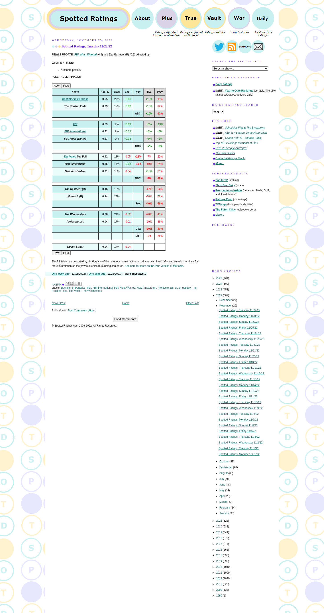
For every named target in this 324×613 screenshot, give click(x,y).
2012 (219, 572)
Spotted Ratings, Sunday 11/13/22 (239, 390)
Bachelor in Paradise (73, 287)
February (225, 507)
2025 (219, 278)
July (222, 478)
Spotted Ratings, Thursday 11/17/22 (240, 367)
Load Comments (125, 319)
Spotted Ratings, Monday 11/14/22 (239, 385)
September (226, 467)
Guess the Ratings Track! (230, 158)
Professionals (165, 287)
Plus (66, 85)
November (225, 305)
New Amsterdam (146, 287)
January (224, 513)
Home (125, 303)
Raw (57, 85)
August (223, 473)
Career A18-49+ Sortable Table (243, 137)
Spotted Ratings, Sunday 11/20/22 (239, 356)
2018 (219, 538)
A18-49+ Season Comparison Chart (246, 132)
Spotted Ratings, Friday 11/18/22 (238, 362)
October (224, 461)
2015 (219, 555)
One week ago (61, 273)
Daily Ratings (224, 84)
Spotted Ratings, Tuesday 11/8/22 (239, 413)
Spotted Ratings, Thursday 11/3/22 (239, 436)
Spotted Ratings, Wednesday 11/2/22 (241, 442)
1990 (219, 595)
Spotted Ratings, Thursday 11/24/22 (240, 333)
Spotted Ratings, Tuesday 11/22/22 (87, 46)
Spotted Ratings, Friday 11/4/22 (237, 431)
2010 (219, 584)
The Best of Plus (225, 153)
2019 (219, 532)
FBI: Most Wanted (124, 287)
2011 (219, 578)
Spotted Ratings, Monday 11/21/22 (239, 350)
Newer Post (58, 303)
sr (176, 287)
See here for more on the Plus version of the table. (154, 266)
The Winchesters (92, 290)
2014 (219, 561)
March (223, 501)
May (222, 490)
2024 (219, 283)
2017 (219, 544)
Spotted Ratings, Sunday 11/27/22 (239, 321)
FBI (89, 287)
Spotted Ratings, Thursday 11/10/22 (240, 402)
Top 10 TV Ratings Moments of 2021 (237, 143)
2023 (219, 289)
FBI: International (103, 287)
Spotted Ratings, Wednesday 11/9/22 (241, 408)
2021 (219, 520)
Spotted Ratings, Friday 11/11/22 (238, 396)
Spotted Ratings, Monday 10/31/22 (239, 454)
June (222, 484)
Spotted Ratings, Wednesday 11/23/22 (241, 339)
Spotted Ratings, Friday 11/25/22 (238, 327)
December (225, 300)
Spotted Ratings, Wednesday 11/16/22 (241, 373)
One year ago (97, 273)
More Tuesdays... (135, 273)
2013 (219, 566)
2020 (219, 526)
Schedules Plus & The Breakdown (245, 127)
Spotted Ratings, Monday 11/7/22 (238, 419)
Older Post (192, 303)
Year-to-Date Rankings (239, 90)
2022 (219, 295)
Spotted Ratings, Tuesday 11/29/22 (239, 310)
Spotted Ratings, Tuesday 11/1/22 (239, 448)
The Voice (75, 290)
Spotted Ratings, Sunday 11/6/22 (238, 425)
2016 (219, 549)
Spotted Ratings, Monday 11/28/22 (239, 316)
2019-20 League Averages (231, 148)
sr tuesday (185, 287)
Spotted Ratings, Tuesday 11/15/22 (239, 379)
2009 (219, 589)
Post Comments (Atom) (82, 310)
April (222, 496)
